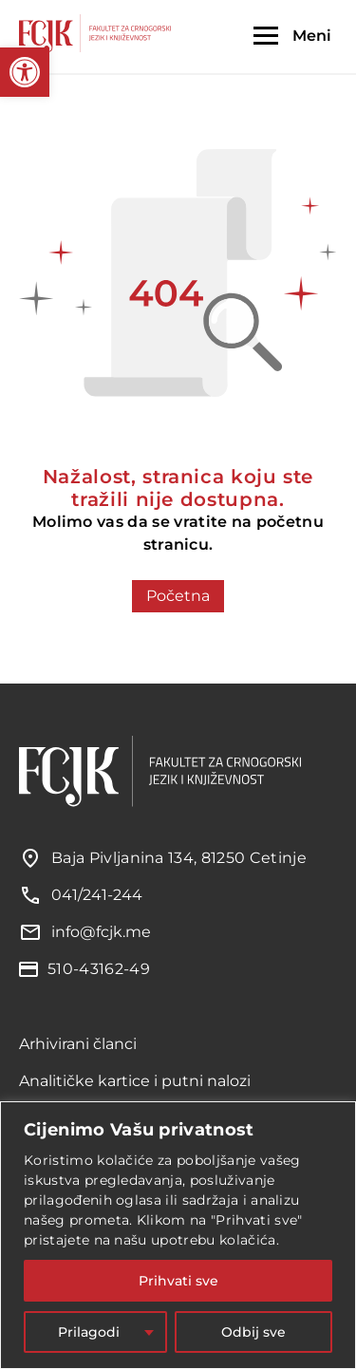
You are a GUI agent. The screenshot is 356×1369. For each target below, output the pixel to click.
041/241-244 (96, 895)
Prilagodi (89, 1332)
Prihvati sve (178, 1280)
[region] (178, 1235)
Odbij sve (253, 1332)
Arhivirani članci (78, 1044)
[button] (24, 72)
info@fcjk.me (101, 932)
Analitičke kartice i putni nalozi (135, 1081)
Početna (178, 596)
